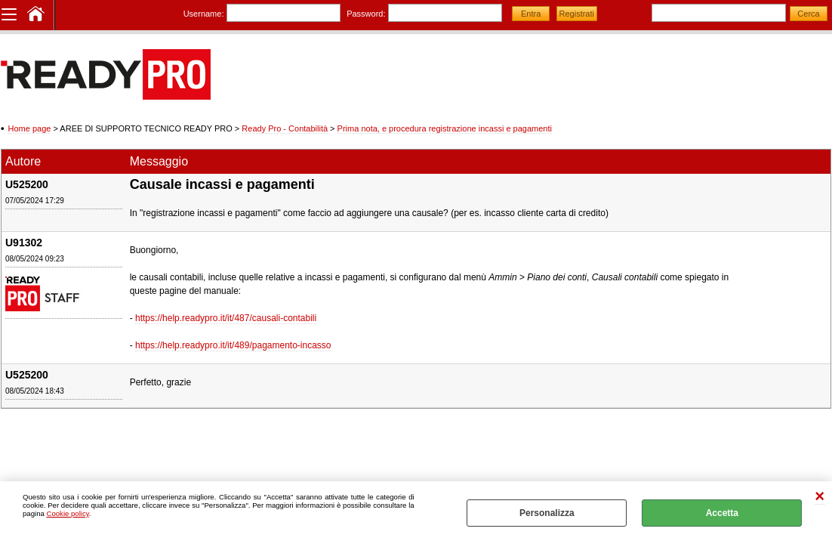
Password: (366, 13)
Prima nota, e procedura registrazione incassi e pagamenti (444, 128)
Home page (29, 128)
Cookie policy (67, 513)
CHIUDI (819, 497)
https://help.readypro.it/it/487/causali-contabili (225, 318)
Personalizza (547, 513)
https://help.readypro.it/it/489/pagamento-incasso (233, 345)
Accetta (722, 513)
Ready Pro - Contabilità (285, 128)
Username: (203, 13)
